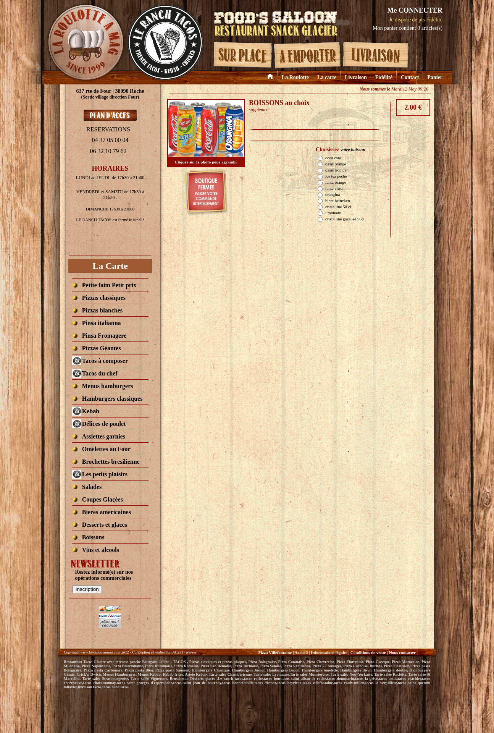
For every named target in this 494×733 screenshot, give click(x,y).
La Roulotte (295, 77)
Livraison (356, 77)
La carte (326, 77)
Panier (434, 77)
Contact (410, 77)
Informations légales (329, 652)
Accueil (301, 652)
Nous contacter (403, 652)
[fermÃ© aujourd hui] (105, 361)
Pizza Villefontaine (275, 652)
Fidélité (383, 77)
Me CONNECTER (414, 10)
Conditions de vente (368, 652)
